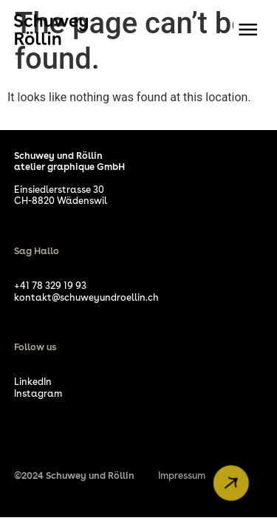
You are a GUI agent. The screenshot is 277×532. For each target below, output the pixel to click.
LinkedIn (33, 381)
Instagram (38, 393)
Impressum (181, 475)
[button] (248, 29)
